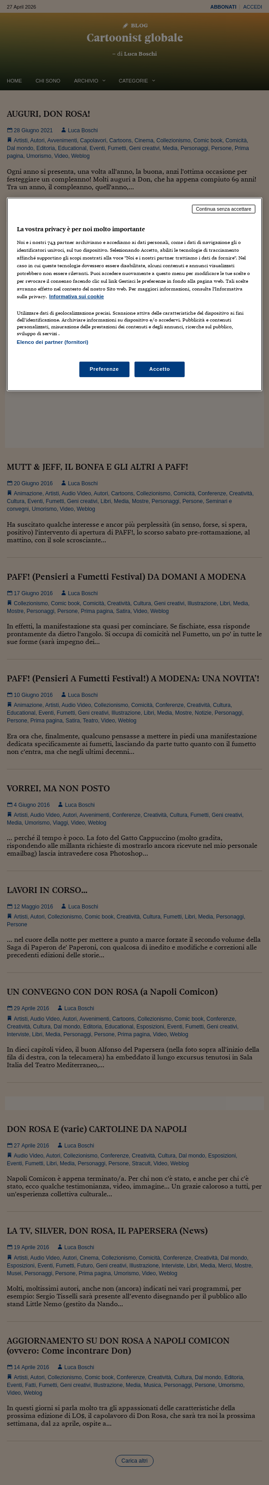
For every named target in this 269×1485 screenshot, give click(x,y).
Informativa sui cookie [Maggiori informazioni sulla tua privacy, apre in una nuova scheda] (76, 296)
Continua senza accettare (224, 209)
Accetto (159, 369)
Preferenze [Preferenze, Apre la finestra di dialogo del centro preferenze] (104, 369)
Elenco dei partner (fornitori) (52, 342)
